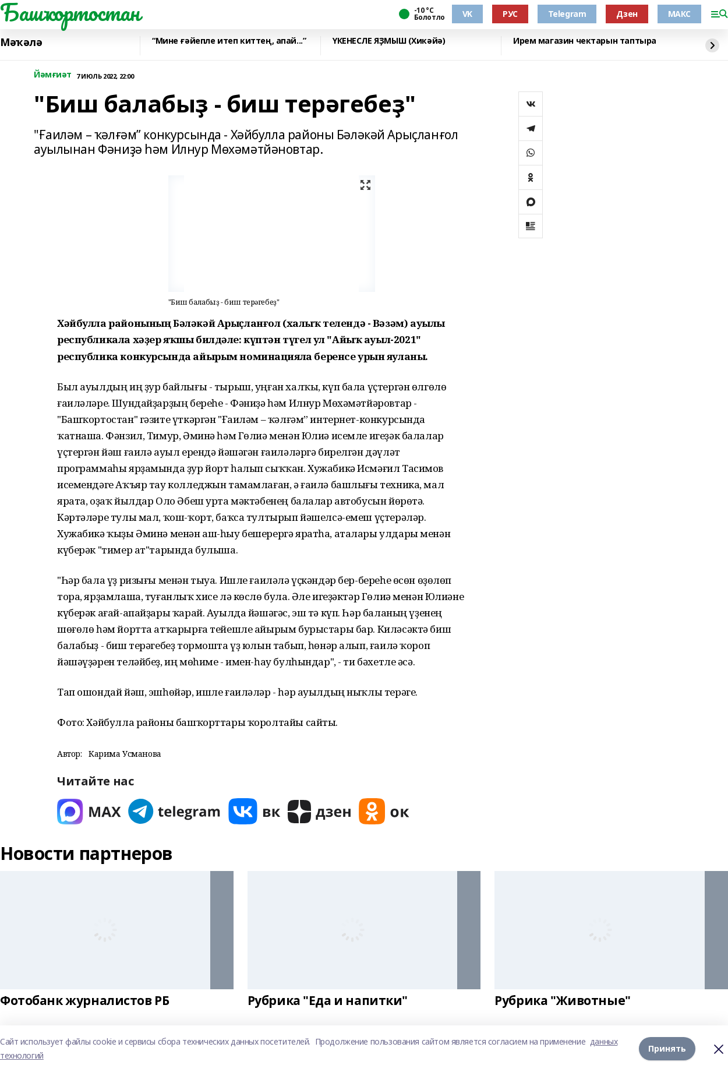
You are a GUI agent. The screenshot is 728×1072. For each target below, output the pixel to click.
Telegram (567, 13)
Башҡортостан (70, 12)
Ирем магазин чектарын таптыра (584, 41)
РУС (510, 13)
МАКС (679, 13)
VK (467, 13)
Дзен (626, 13)
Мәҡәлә (21, 42)
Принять (667, 1048)
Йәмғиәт (53, 75)
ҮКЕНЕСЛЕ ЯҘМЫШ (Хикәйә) (389, 41)
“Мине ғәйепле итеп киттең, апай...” (229, 41)
